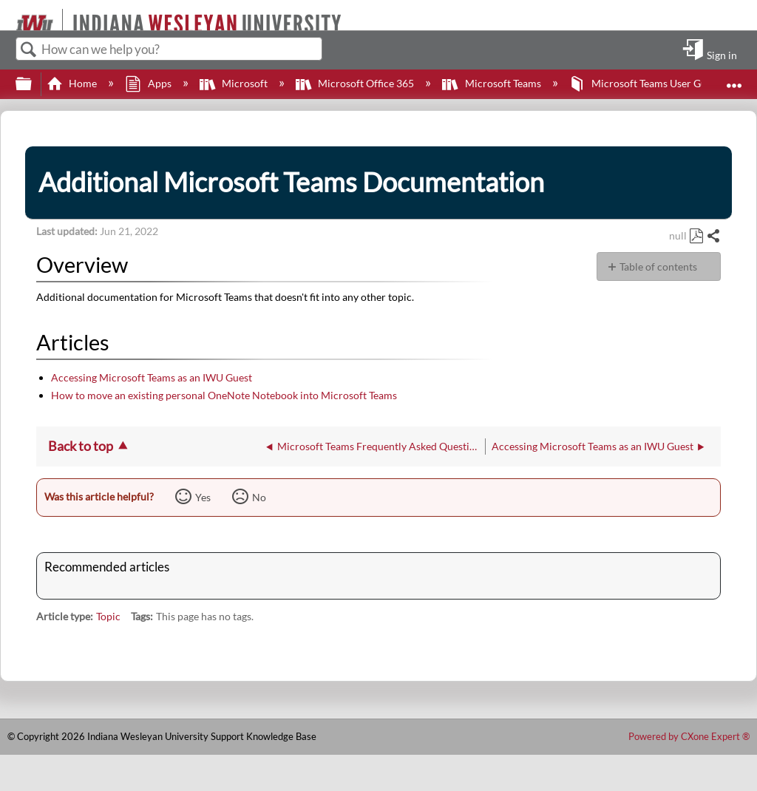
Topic (108, 616)
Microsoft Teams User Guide (646, 83)
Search (29, 49)
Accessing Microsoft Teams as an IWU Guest (151, 377)
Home (73, 83)
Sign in (722, 55)
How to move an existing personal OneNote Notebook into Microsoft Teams (224, 395)
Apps (149, 83)
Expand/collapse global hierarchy (33, 84)
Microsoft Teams (492, 83)
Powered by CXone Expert (689, 736)
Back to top (80, 446)
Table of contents (658, 266)
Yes (203, 497)
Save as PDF (696, 236)
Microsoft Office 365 (356, 83)
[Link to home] (9, 15)
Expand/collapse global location (734, 79)
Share (713, 236)
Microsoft (235, 83)
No (259, 497)
